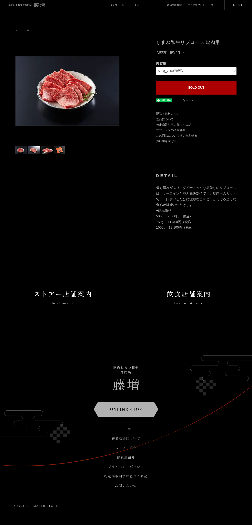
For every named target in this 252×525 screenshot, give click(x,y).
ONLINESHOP (126, 4)
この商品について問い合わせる (176, 135)
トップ (126, 436)
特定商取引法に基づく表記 (173, 124)
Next (113, 91)
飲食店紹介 (126, 464)
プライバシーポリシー (126, 474)
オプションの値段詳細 (171, 130)
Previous (21, 91)
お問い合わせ (126, 493)
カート (213, 5)
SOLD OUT (196, 87)
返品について (165, 119)
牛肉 (30, 30)
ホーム (19, 30)
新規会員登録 (165, 5)
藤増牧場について (126, 446)
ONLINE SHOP (126, 416)
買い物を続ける (166, 141)
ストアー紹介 (126, 455)
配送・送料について (169, 113)
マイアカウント (192, 5)
